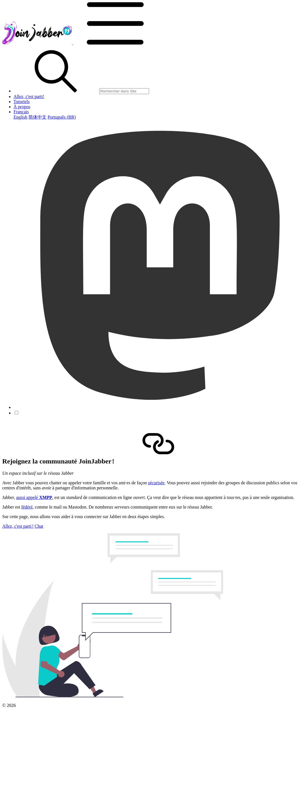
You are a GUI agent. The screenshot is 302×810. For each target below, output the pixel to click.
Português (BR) (62, 117)
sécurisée (156, 482)
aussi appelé (34, 497)
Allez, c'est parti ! (18, 526)
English (20, 117)
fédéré (27, 507)
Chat (39, 526)
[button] (115, 43)
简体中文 (37, 117)
